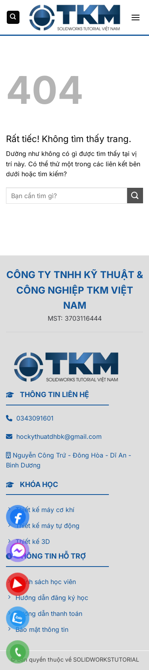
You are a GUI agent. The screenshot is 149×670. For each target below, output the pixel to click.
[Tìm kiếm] (13, 17)
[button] (135, 17)
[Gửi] (135, 195)
